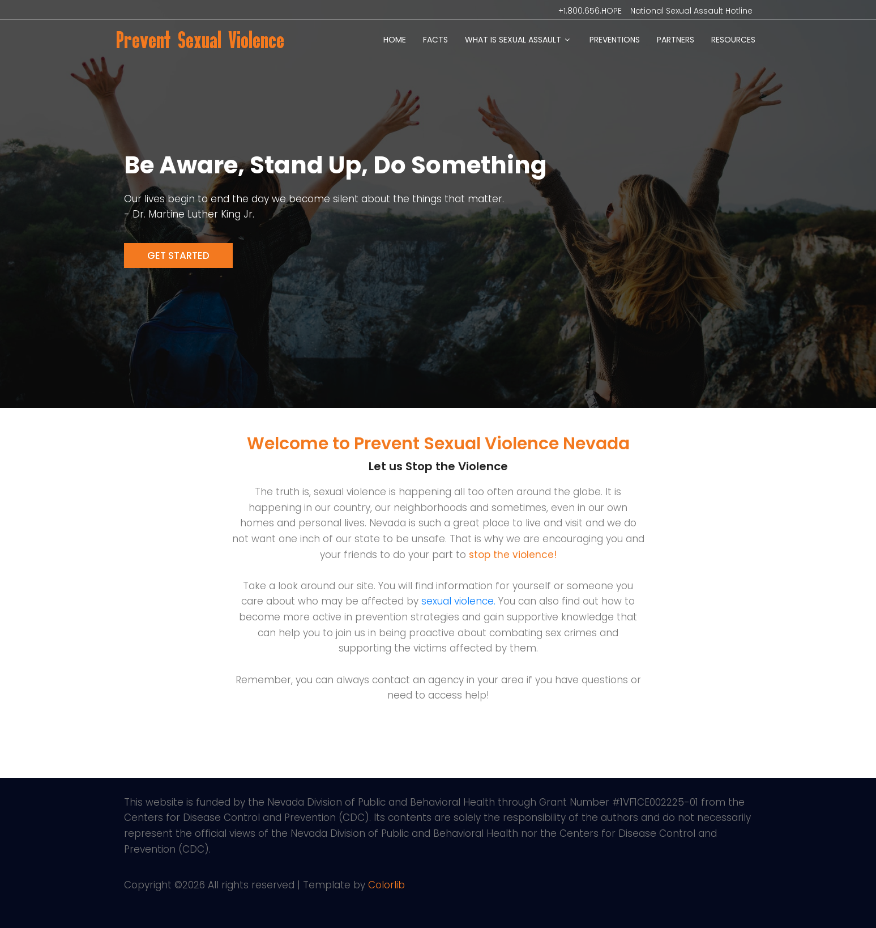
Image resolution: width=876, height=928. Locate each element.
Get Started (178, 255)
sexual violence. (458, 601)
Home (394, 39)
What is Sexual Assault (513, 39)
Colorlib (386, 885)
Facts (435, 39)
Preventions (614, 39)
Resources (733, 39)
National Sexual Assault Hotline (691, 10)
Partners (675, 39)
